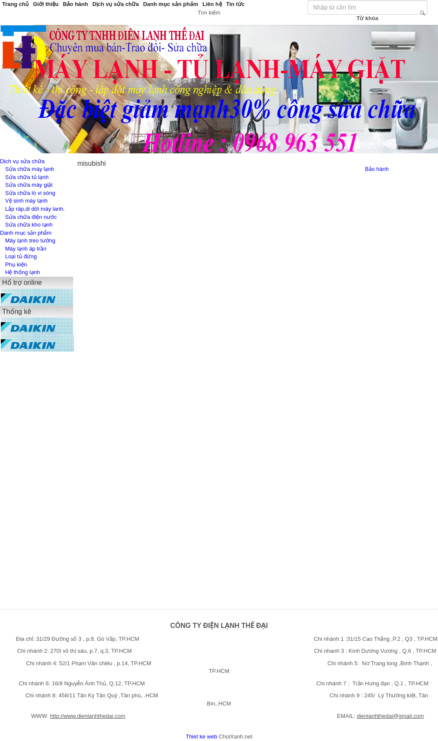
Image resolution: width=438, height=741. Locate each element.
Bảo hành (75, 4)
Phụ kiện (16, 264)
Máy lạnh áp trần (25, 248)
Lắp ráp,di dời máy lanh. (35, 209)
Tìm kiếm (422, 12)
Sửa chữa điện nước (31, 217)
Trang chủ (15, 4)
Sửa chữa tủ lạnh (27, 177)
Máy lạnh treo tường (30, 240)
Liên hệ (212, 4)
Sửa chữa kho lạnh (29, 224)
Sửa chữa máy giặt (29, 185)
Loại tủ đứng (21, 256)
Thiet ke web (201, 736)
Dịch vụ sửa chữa (115, 4)
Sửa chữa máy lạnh (29, 169)
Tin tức (235, 4)
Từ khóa (368, 18)
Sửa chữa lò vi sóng (30, 193)
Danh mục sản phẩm (170, 4)
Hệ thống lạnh (22, 272)
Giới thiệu (46, 4)
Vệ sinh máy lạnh (26, 200)
